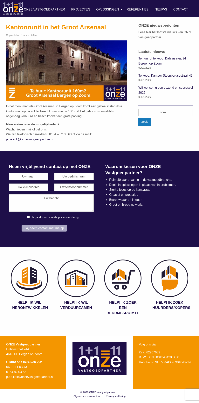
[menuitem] (44, 9)
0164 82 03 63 (16, 372)
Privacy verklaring (116, 396)
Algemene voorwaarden (86, 396)
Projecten (80, 9)
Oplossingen (107, 9)
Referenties (137, 9)
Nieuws (161, 9)
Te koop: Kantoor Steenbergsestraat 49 (165, 75)
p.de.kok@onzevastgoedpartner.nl (29, 139)
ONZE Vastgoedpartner (44, 9)
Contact (180, 9)
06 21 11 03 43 (16, 367)
